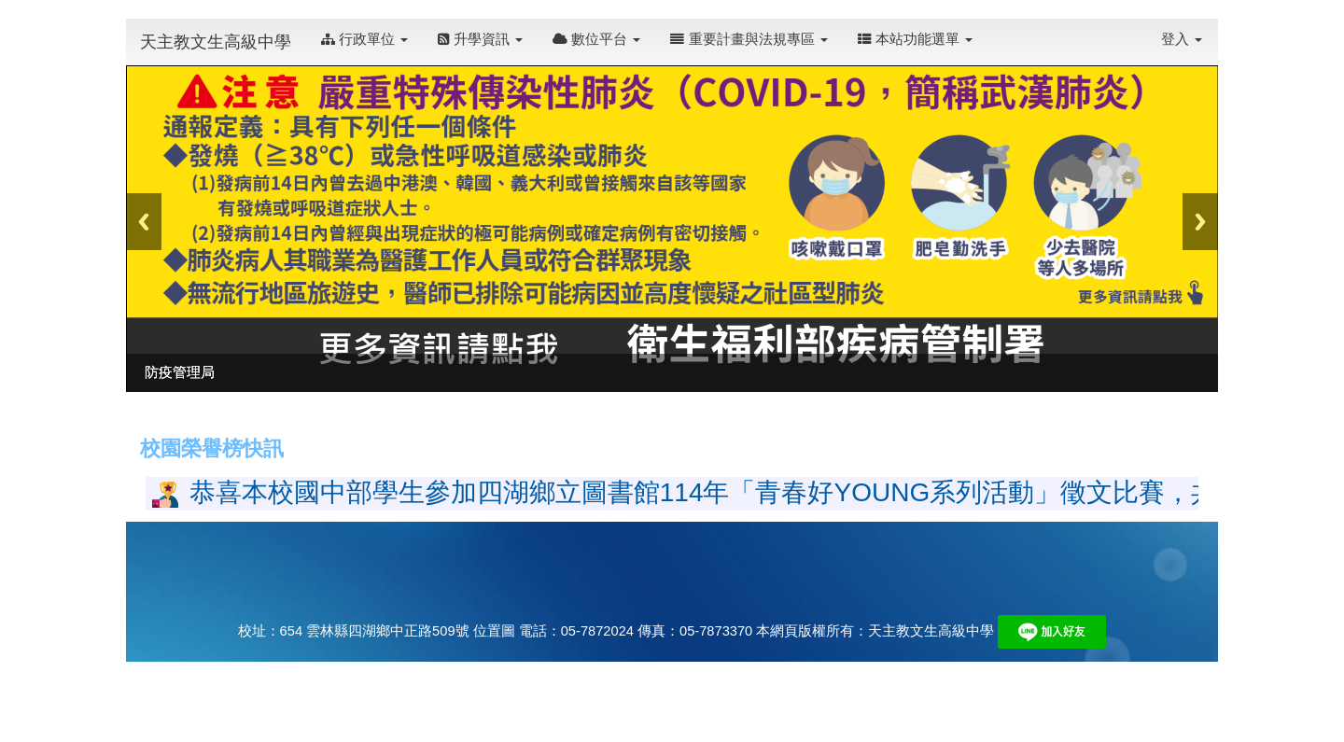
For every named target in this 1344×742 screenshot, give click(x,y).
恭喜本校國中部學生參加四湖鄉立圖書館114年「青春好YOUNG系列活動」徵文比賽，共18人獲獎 (757, 492)
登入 (1181, 39)
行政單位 (364, 39)
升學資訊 (480, 39)
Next (1200, 221)
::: (992, 29)
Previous (143, 221)
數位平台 (596, 39)
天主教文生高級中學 (215, 42)
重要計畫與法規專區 (748, 39)
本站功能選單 (915, 39)
